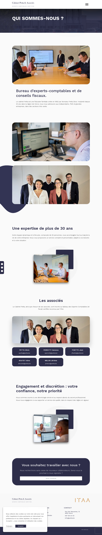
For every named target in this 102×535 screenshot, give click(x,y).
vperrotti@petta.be (51, 353)
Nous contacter (51, 478)
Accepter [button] (21, 526)
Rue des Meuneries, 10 (72, 512)
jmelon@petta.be (51, 363)
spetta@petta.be (24, 353)
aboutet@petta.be (24, 363)
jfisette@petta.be (77, 353)
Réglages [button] (9, 526)
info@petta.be (70, 518)
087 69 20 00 (69, 515)
